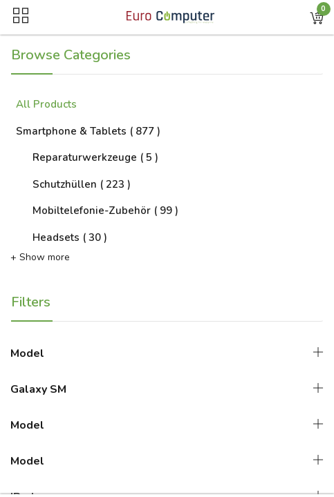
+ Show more (40, 257)
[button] (317, 17)
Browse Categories (71, 55)
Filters (30, 302)
